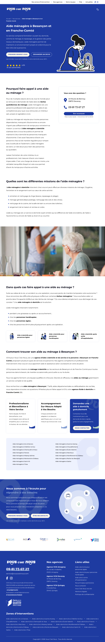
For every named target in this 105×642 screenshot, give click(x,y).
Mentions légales (81, 591)
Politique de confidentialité (84, 594)
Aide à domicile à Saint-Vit (71, 627)
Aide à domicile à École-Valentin (62, 621)
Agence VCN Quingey (56, 585)
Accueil (8, 18)
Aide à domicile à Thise (22, 630)
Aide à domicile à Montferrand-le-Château (70, 624)
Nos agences (57, 2)
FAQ (80, 2)
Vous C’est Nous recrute (83, 589)
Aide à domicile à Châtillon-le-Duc (71, 619)
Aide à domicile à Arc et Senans (17, 619)
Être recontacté (79, 114)
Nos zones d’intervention (41, 2)
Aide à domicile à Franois (85, 621)
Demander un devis (41, 54)
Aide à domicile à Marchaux (15, 624)
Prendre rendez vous (17, 54)
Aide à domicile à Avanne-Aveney (43, 619)
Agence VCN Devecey (56, 576)
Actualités (89, 2)
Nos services (16, 18)
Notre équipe (70, 2)
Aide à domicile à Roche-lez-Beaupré (45, 627)
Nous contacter (82, 428)
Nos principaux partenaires (84, 583)
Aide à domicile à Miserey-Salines (40, 624)
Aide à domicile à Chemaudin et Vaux (34, 621)
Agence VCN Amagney (56, 567)
